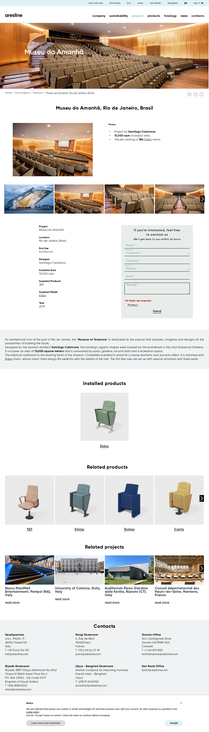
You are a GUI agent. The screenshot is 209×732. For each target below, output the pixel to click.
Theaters (37, 93)
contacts (198, 16)
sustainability (118, 16)
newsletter (155, 3)
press (140, 3)
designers (173, 3)
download (114, 3)
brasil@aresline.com (155, 670)
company (98, 16)
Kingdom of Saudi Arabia (21, 681)
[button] (181, 703)
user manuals (95, 3)
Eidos (148, 139)
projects (138, 16)
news (184, 16)
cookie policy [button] (32, 712)
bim (129, 3)
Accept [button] (174, 723)
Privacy (132, 305)
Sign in (198, 3)
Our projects (22, 93)
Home (8, 93)
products (154, 16)
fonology (170, 16)
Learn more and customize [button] (45, 723)
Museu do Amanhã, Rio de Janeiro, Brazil (70, 93)
